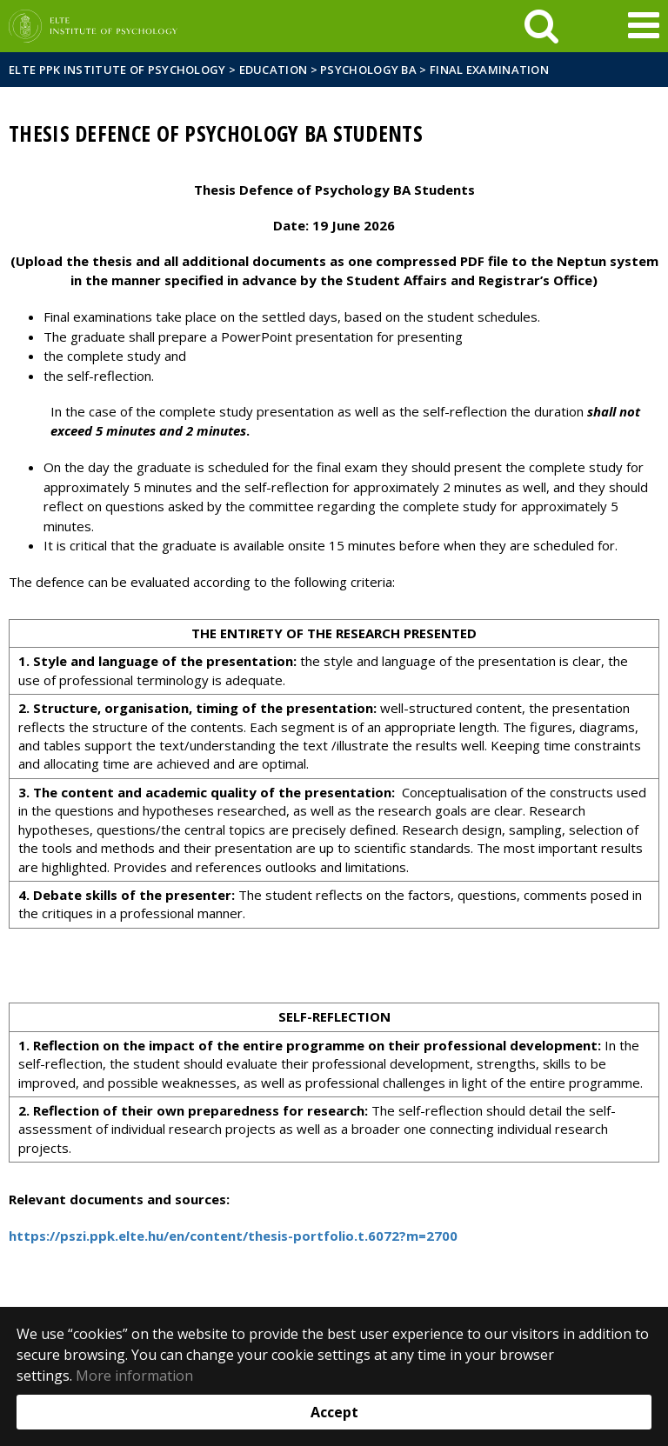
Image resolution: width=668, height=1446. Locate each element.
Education (273, 69)
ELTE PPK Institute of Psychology (117, 69)
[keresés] (541, 26)
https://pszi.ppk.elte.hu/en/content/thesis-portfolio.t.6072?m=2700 (233, 1235)
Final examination (489, 69)
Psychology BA (368, 69)
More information (134, 1375)
